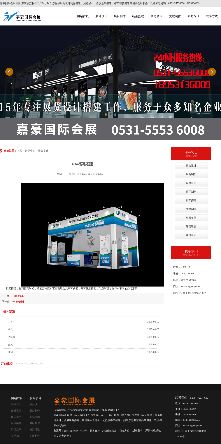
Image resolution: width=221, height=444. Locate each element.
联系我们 (16, 435)
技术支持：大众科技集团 (103, 430)
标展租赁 (191, 217)
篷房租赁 (191, 226)
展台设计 (101, 16)
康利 (10, 352)
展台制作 (120, 16)
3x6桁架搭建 (18, 301)
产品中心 (30, 150)
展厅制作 (191, 191)
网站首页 (83, 16)
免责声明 (124, 430)
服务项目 (16, 417)
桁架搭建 (138, 16)
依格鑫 (11, 337)
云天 (10, 322)
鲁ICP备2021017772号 (75, 430)
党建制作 (175, 16)
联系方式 (212, 16)
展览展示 (156, 16)
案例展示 (191, 235)
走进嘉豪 (16, 410)
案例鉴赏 (16, 423)
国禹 (10, 344)
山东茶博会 (18, 296)
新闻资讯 (193, 16)
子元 (10, 329)
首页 (19, 150)
